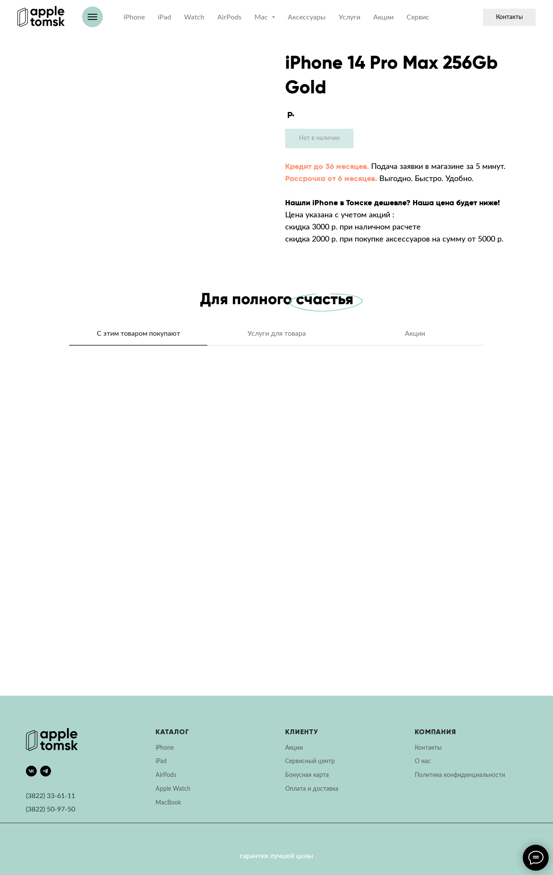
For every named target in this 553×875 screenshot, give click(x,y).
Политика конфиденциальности (460, 775)
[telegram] (45, 771)
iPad (164, 17)
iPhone (134, 17)
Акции (383, 17)
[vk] (31, 771)
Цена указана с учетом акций (337, 215)
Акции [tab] (415, 333)
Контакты (509, 17)
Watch (194, 17)
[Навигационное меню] (92, 17)
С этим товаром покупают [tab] (138, 333)
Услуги (349, 17)
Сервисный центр (310, 761)
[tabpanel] (276, 527)
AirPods (229, 17)
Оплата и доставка (311, 789)
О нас (423, 761)
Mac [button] (262, 17)
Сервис (418, 17)
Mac (161, 803)
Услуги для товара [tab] (277, 333)
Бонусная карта (307, 775)
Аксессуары (307, 17)
